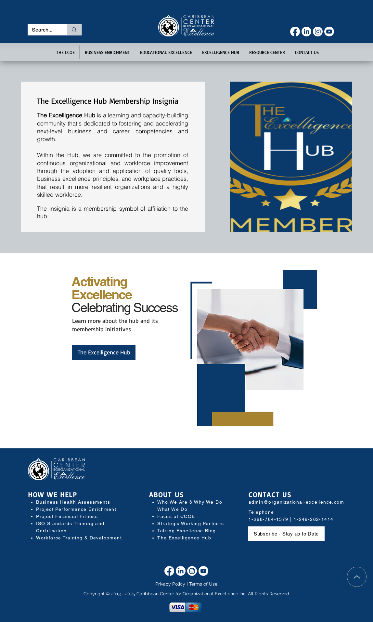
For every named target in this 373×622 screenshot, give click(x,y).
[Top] (357, 577)
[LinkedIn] (306, 31)
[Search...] (42, 29)
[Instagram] (318, 31)
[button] (65, 52)
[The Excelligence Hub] (103, 352)
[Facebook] (295, 31)
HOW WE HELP (52, 494)
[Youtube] (329, 31)
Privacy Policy (170, 584)
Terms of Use (203, 584)
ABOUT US (166, 494)
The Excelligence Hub (184, 537)
